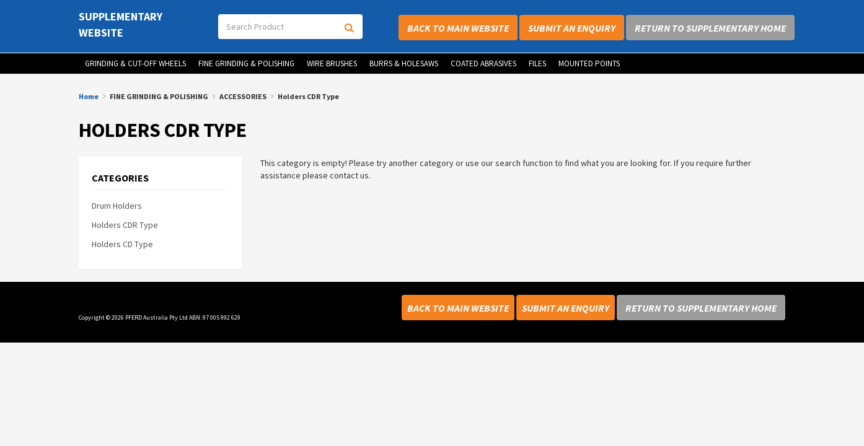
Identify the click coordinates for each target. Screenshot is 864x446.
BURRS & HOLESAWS (403, 63)
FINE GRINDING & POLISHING (246, 63)
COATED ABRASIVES (483, 63)
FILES (537, 63)
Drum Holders (117, 205)
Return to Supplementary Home (710, 28)
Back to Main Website (458, 28)
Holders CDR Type (125, 224)
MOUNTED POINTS (589, 63)
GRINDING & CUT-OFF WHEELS (135, 63)
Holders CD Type (122, 244)
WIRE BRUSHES (332, 63)
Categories (120, 178)
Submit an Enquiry (571, 28)
